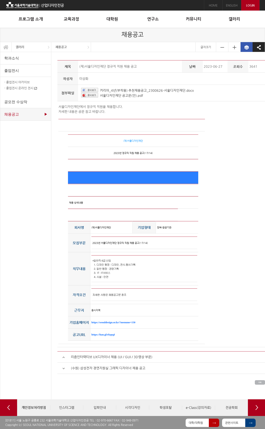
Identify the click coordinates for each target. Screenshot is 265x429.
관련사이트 (231, 422)
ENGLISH (232, 5)
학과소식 (11, 58)
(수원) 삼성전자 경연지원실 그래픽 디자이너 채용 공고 (108, 368)
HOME (213, 5)
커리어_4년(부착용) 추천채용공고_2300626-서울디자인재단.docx (147, 90)
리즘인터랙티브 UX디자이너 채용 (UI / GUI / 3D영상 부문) (111, 357)
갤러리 (20, 47)
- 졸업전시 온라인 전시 (20, 88)
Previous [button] (8, 407)
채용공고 (61, 47)
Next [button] (256, 407)
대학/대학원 (196, 422)
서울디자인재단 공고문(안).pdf (121, 95)
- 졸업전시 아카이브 (17, 82)
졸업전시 (11, 71)
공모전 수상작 (15, 102)
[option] (33, 407)
